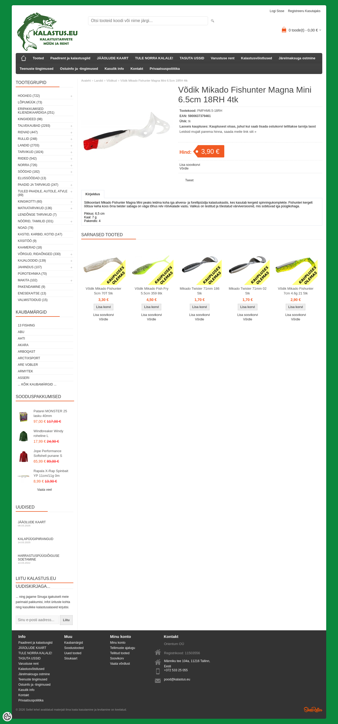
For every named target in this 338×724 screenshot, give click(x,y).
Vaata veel (44, 490)
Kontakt (136, 69)
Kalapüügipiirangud (44, 540)
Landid (98, 80)
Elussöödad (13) (32, 178)
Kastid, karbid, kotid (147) (40, 234)
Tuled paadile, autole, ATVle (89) (42, 193)
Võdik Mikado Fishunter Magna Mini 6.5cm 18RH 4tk (154, 80)
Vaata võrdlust (120, 663)
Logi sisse (277, 11)
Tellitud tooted (119, 653)
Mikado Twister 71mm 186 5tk (200, 291)
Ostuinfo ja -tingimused (79, 69)
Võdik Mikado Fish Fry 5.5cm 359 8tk (151, 291)
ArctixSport (29, 358)
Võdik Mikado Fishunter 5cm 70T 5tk (103, 291)
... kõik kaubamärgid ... (37, 384)
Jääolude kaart (44, 523)
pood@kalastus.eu (177, 679)
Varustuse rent (223, 58)
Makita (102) (27, 280)
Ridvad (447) (28, 132)
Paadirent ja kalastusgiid (70, 58)
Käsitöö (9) (27, 241)
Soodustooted (74, 648)
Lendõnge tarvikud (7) (37, 214)
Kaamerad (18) (30, 247)
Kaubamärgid (73, 642)
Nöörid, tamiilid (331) (35, 221)
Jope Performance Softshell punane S (48, 453)
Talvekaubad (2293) (34, 126)
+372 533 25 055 (176, 670)
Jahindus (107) (30, 267)
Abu (21, 332)
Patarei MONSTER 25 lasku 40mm (50, 413)
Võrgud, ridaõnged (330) (39, 254)
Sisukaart (70, 658)
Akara (23, 345)
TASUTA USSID (192, 58)
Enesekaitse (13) (32, 293)
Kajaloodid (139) (32, 260)
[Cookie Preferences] (7, 716)
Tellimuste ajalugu (122, 648)
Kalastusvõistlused (256, 58)
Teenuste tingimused (36, 69)
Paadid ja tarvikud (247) (38, 185)
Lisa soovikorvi (189, 165)
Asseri (23, 378)
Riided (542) (27, 158)
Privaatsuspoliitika (165, 69)
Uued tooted (72, 653)
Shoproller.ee (313, 709)
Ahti (21, 338)
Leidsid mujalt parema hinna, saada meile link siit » (217, 132)
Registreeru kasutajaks (304, 11)
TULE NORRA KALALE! (154, 58)
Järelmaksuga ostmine (297, 58)
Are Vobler (28, 365)
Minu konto (118, 642)
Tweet (189, 180)
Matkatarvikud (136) (35, 208)
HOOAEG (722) (29, 96)
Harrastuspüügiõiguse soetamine (44, 559)
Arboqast (26, 351)
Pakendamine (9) (31, 287)
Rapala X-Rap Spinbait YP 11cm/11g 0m (51, 473)
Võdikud (111, 80)
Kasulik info (114, 69)
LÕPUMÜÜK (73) (30, 102)
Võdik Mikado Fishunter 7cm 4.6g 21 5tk (295, 291)
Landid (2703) (28, 145)
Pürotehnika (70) (32, 274)
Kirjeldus (92, 194)
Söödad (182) (29, 171)
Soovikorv (117, 658)
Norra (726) (27, 165)
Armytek (25, 371)
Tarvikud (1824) (30, 152)
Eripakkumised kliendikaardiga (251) (36, 110)
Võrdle (184, 168)
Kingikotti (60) (30, 201)
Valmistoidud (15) (33, 300)
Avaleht (86, 80)
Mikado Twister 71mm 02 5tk (247, 291)
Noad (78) (25, 228)
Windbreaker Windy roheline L (48, 433)
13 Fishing (26, 325)
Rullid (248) (27, 139)
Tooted (38, 58)
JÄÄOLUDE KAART (113, 58)
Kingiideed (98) (30, 119)
